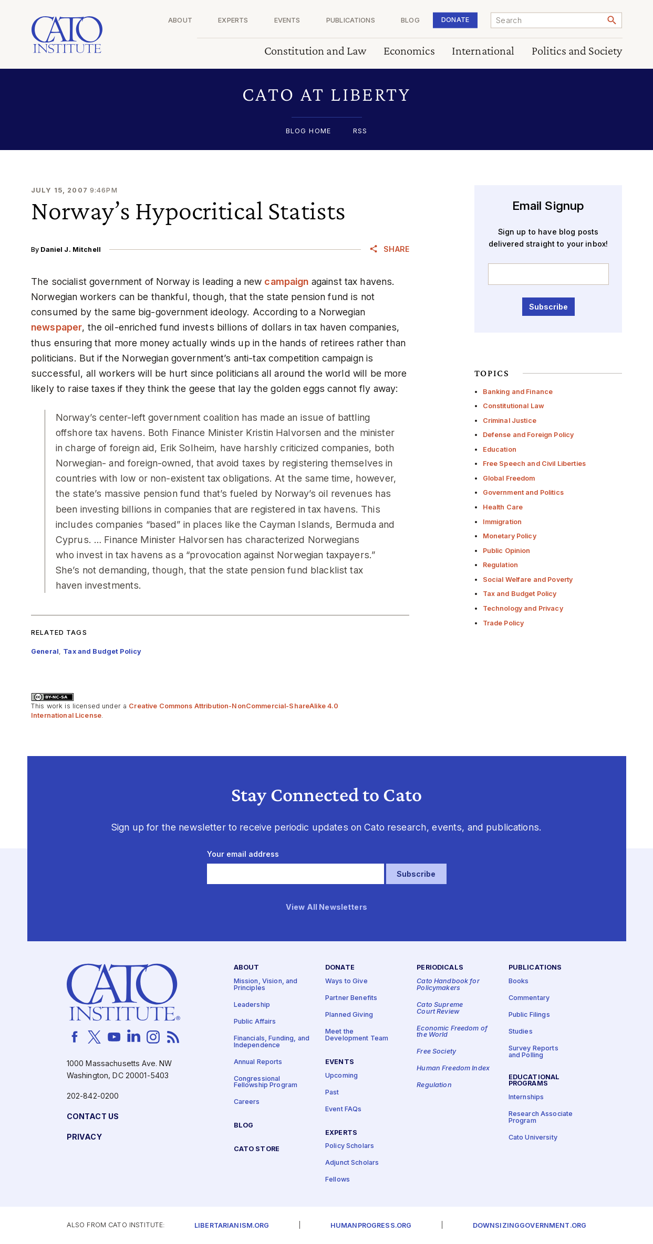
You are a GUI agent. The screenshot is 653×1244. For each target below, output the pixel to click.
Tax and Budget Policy (520, 594)
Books (519, 981)
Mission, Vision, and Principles (266, 985)
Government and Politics (523, 492)
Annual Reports (258, 1061)
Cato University (533, 1137)
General (45, 651)
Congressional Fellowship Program (266, 1082)
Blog (410, 20)
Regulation (500, 565)
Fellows (337, 1179)
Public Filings (529, 1015)
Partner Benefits (351, 998)
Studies (521, 1031)
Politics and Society (576, 51)
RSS (360, 131)
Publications (350, 20)
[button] (326, 94)
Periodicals (440, 967)
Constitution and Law (315, 51)
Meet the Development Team (356, 1035)
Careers (247, 1102)
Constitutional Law (514, 406)
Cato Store (256, 1149)
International (482, 51)
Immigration (502, 522)
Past (332, 1092)
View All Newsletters (326, 907)
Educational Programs (534, 1080)
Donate (455, 20)
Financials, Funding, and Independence (271, 1042)
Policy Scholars (349, 1146)
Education (499, 449)
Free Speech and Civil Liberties (534, 463)
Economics (408, 51)
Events (287, 20)
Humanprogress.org (370, 1225)
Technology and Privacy (523, 608)
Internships (526, 1097)
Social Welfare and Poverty (528, 579)
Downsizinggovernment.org (529, 1225)
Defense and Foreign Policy (528, 435)
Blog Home (308, 131)
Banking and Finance (518, 392)
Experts (233, 20)
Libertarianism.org (232, 1225)
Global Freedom (509, 478)
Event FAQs (343, 1108)
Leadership (252, 1005)
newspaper (56, 327)
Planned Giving (349, 1015)
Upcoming (341, 1075)
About (180, 20)
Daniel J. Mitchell (70, 249)
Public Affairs (255, 1021)
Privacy (84, 1137)
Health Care (503, 507)
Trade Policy (503, 623)
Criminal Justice (509, 420)
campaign (286, 281)
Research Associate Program (541, 1117)
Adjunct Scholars (352, 1163)
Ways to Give (346, 981)
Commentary (529, 998)
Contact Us (93, 1117)
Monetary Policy (509, 536)
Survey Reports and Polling (533, 1052)
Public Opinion (507, 551)
